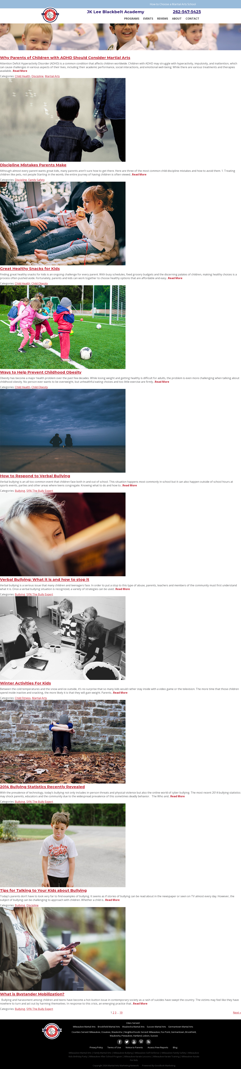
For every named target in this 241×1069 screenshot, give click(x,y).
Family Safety (36, 180)
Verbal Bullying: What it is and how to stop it (44, 579)
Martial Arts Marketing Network (123, 1065)
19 (121, 1012)
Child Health (22, 76)
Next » (237, 1012)
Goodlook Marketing (165, 1065)
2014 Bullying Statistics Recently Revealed (42, 786)
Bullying (20, 491)
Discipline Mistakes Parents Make (33, 165)
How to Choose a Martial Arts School (173, 4)
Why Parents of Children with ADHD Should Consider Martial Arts (65, 57)
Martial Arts (52, 76)
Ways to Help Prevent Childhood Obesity (40, 372)
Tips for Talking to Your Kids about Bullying (43, 890)
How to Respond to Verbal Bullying (35, 475)
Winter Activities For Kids (25, 683)
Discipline (37, 76)
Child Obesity (39, 283)
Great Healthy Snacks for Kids (30, 268)
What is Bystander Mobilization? (32, 994)
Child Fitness (23, 698)
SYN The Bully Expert (39, 491)
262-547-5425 (187, 11)
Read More (20, 71)
